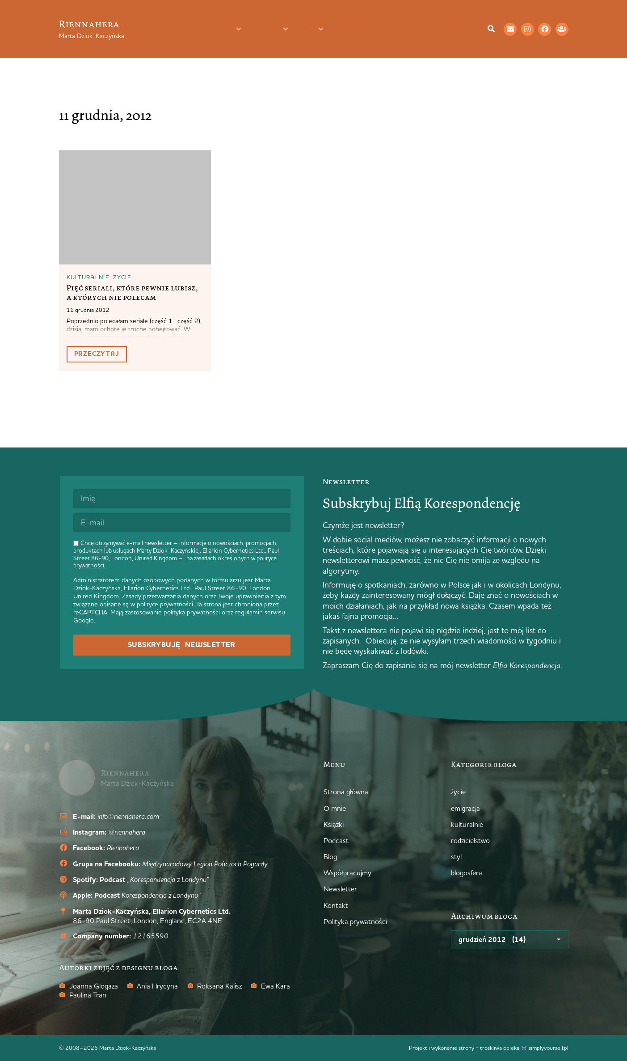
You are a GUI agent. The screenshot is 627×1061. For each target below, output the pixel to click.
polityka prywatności (192, 612)
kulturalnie (88, 277)
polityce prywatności (165, 604)
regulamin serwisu (260, 612)
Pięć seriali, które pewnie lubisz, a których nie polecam (132, 292)
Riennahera (89, 23)
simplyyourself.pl (548, 1047)
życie (122, 277)
